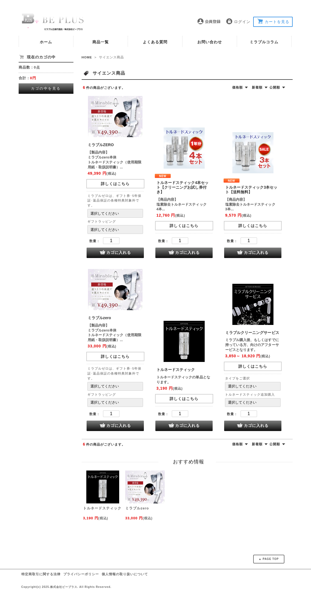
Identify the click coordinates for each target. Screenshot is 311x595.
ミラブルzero (99, 318)
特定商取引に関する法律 (41, 574)
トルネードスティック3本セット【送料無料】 (251, 189)
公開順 (274, 87)
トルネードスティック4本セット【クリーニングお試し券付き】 (182, 187)
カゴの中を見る (46, 88)
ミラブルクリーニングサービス (252, 332)
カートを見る (277, 21)
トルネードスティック (175, 369)
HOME (87, 57)
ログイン (242, 21)
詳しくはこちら (115, 184)
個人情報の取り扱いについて (125, 574)
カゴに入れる (118, 252)
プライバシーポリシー (81, 574)
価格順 (237, 87)
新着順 (257, 87)
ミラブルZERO (101, 145)
